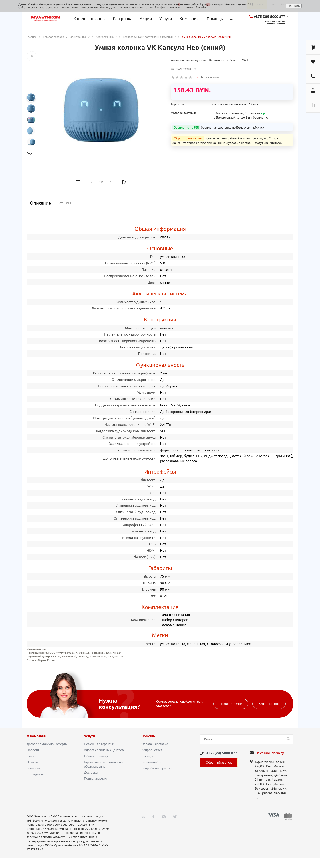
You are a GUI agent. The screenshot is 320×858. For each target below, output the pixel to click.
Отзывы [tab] (64, 203)
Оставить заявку (96, 756)
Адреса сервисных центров (104, 750)
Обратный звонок (219, 762)
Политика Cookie (193, 7)
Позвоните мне (231, 703)
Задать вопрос (269, 703)
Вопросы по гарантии (156, 768)
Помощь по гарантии (99, 744)
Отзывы (33, 762)
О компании (36, 736)
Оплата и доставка (154, 744)
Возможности (151, 762)
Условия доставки (183, 112)
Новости (33, 750)
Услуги (89, 736)
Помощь (148, 736)
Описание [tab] (40, 202)
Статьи (31, 756)
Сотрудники (35, 774)
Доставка (91, 772)
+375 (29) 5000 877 (269, 16)
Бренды (147, 756)
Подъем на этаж (95, 778)
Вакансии (33, 768)
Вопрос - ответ (151, 750)
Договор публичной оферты (47, 744)
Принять (294, 6)
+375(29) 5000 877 (221, 753)
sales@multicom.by (270, 753)
